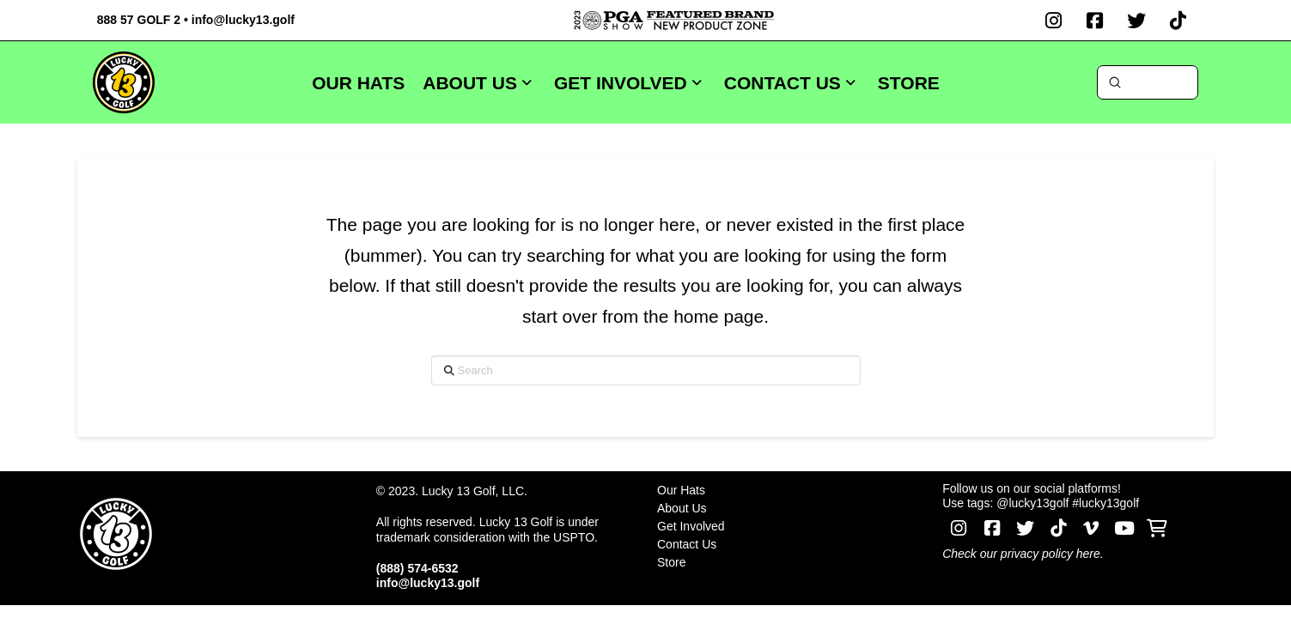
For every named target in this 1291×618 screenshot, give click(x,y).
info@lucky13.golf (243, 20)
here (1088, 553)
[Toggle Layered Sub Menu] (790, 508)
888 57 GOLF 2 (138, 20)
